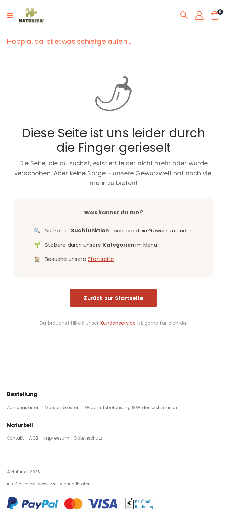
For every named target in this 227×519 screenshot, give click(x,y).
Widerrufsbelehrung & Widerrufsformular (131, 407)
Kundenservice (118, 323)
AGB (33, 438)
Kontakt (15, 438)
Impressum (56, 438)
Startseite (101, 259)
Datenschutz (88, 438)
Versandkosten (62, 407)
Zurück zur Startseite (113, 298)
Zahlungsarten (23, 407)
